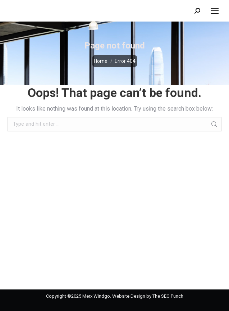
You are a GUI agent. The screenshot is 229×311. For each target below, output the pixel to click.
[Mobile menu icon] (214, 11)
